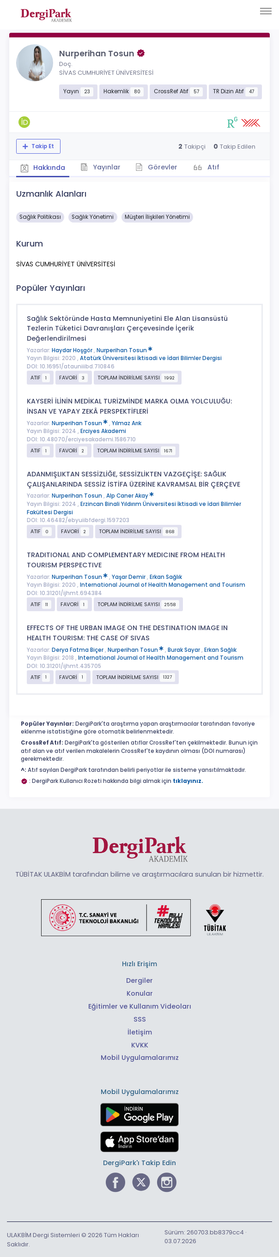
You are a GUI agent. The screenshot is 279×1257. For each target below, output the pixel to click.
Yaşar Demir (129, 576)
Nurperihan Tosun (124, 350)
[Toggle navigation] (266, 11)
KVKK (139, 1044)
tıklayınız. (188, 780)
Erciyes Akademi (103, 430)
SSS (139, 1018)
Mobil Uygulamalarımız (140, 1057)
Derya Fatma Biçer (78, 649)
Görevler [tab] (159, 166)
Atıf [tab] (216, 166)
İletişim (139, 1031)
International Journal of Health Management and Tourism (162, 584)
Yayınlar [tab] (102, 166)
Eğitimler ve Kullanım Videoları (139, 1005)
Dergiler (139, 980)
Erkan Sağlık (166, 576)
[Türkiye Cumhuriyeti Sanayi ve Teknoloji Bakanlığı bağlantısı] (139, 916)
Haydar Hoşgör (73, 350)
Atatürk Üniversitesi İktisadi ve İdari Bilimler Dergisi (151, 357)
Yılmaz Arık (126, 422)
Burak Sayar (184, 649)
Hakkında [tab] (43, 167)
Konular (140, 992)
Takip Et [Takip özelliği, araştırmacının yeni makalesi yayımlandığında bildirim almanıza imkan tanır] (42, 146)
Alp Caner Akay (130, 495)
